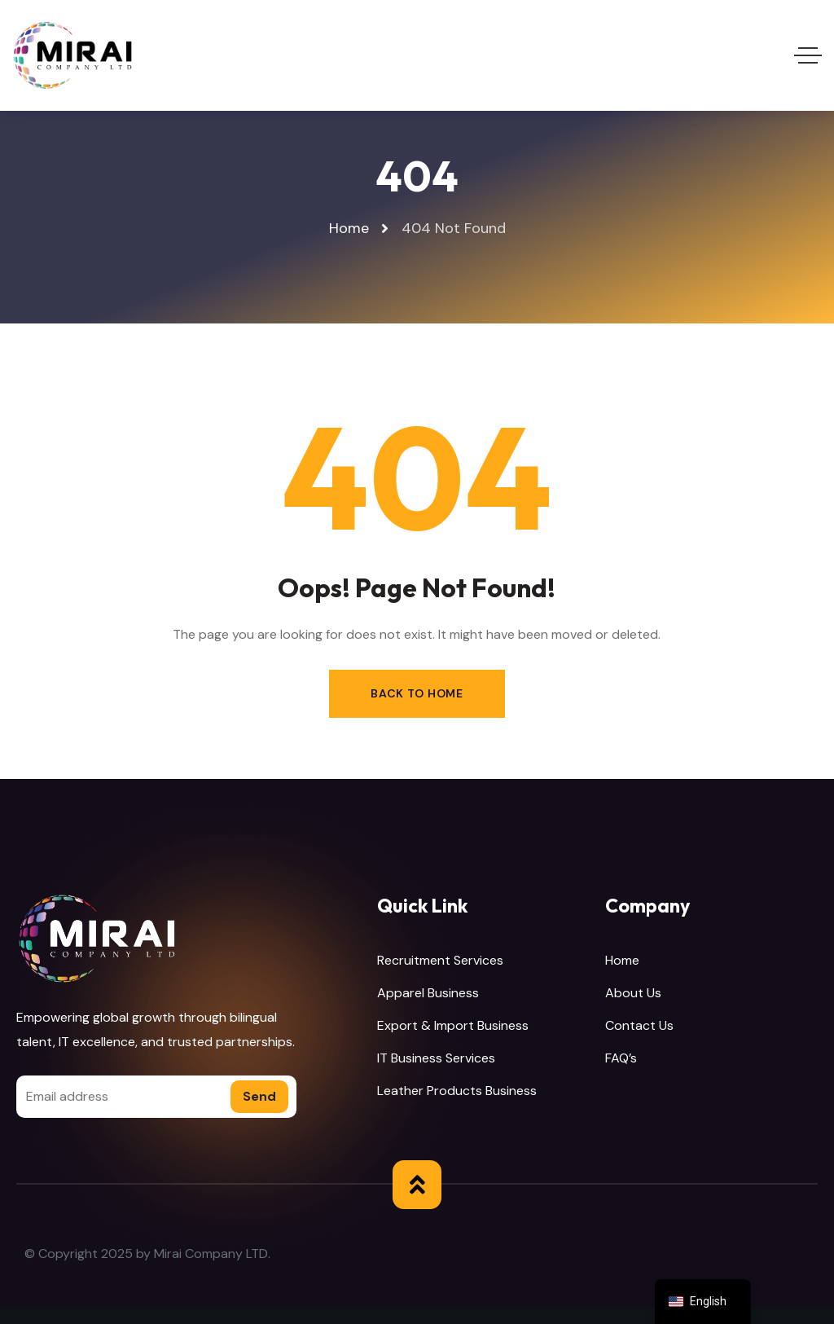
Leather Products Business (457, 1090)
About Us (633, 992)
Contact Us (639, 1025)
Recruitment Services (440, 960)
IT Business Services (436, 1058)
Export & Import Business (453, 1025)
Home (622, 960)
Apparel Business (428, 992)
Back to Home (417, 693)
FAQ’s (621, 1058)
